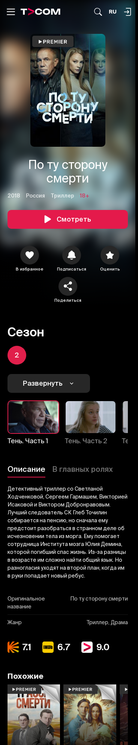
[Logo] (40, 11)
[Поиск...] (98, 12)
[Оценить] (109, 255)
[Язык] (113, 12)
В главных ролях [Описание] (82, 469)
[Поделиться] (67, 286)
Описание (26, 469)
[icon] (29, 255)
